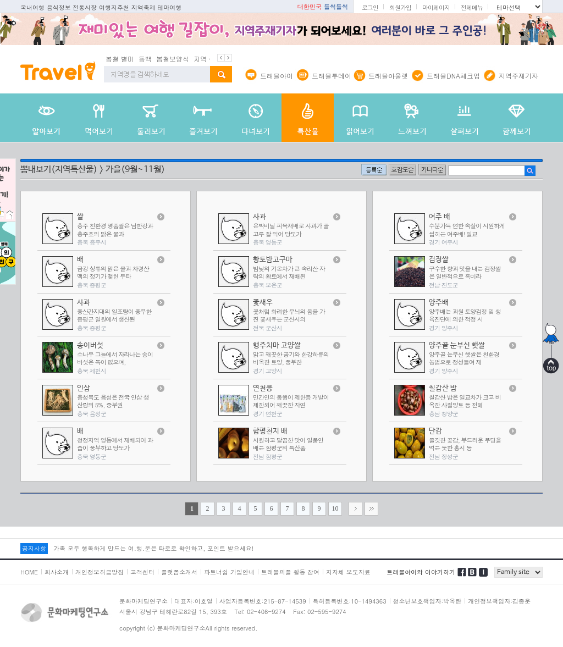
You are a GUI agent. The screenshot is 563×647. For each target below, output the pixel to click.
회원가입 (400, 7)
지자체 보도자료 (348, 572)
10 (335, 508)
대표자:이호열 (193, 601)
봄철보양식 (172, 58)
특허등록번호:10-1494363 (350, 601)
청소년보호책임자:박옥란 (427, 601)
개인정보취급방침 (99, 572)
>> (371, 509)
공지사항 (34, 548)
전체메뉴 (472, 7)
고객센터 (142, 572)
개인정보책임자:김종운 (499, 601)
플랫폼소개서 (179, 572)
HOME (29, 572)
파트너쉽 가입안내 (229, 572)
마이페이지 (436, 7)
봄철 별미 (120, 58)
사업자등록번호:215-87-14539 (262, 601)
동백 (145, 58)
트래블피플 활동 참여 (290, 572)
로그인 (370, 7)
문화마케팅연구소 (143, 601)
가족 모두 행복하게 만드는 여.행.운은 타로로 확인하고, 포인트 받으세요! (153, 548)
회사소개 (57, 572)
